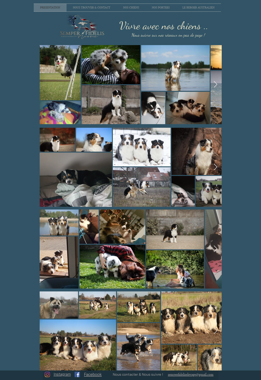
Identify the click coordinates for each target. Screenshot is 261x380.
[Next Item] (215, 84)
